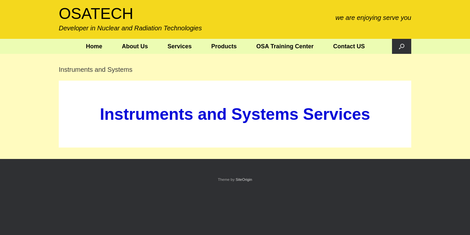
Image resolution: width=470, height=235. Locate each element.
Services (179, 46)
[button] (401, 46)
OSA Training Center (284, 46)
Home (94, 46)
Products (224, 46)
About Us (135, 46)
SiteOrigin (244, 179)
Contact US (349, 46)
